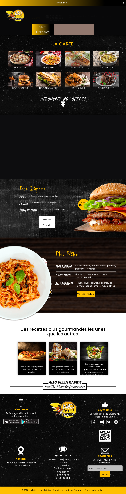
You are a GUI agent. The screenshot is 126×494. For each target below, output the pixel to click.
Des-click (78, 490)
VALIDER (105, 474)
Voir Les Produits (47, 222)
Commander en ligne (94, 490)
